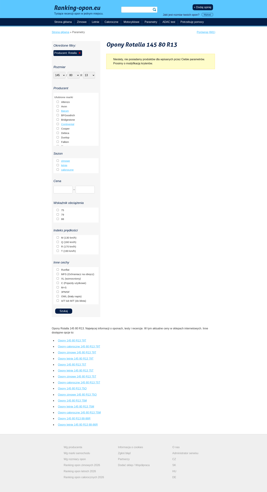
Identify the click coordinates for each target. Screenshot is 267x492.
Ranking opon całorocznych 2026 (84, 477)
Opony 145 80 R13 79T (72, 340)
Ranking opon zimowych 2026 (82, 465)
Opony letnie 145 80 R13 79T (75, 358)
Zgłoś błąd (124, 453)
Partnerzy (124, 459)
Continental (67, 124)
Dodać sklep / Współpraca (134, 465)
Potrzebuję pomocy (192, 21)
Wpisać (207, 14)
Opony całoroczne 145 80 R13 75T (79, 382)
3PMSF (65, 291)
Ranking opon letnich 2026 (80, 471)
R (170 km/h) (68, 246)
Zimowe (82, 21)
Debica (65, 133)
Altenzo (65, 102)
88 (62, 219)
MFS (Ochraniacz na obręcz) (77, 274)
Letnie (95, 21)
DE (174, 477)
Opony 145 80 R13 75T (72, 364)
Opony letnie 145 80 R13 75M (76, 406)
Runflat (65, 269)
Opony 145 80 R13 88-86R (74, 418)
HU (174, 471)
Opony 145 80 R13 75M (72, 400)
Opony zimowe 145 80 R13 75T (77, 376)
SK (174, 465)
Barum (65, 110)
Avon (64, 106)
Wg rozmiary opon (75, 459)
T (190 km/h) (68, 250)
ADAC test (168, 21)
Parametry (151, 21)
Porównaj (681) (206, 32)
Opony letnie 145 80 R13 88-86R (78, 424)
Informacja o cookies (130, 447)
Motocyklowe (131, 21)
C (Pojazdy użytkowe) (73, 283)
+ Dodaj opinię (202, 7)
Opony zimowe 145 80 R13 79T (77, 352)
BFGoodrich (68, 115)
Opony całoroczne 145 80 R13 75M (79, 412)
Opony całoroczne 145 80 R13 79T (79, 346)
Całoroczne (111, 21)
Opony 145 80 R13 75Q (72, 388)
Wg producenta (73, 447)
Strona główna (63, 21)
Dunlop (65, 137)
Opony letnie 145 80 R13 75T (75, 370)
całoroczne (67, 169)
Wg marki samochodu (77, 453)
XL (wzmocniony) (71, 278)
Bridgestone (68, 119)
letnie (64, 165)
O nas (176, 447)
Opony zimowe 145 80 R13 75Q (77, 394)
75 (62, 210)
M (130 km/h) (68, 237)
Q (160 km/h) (68, 242)
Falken (65, 141)
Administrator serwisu (185, 453)
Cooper (65, 128)
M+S (64, 287)
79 (62, 214)
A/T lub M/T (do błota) (73, 300)
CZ (174, 459)
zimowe (65, 160)
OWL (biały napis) (71, 296)
